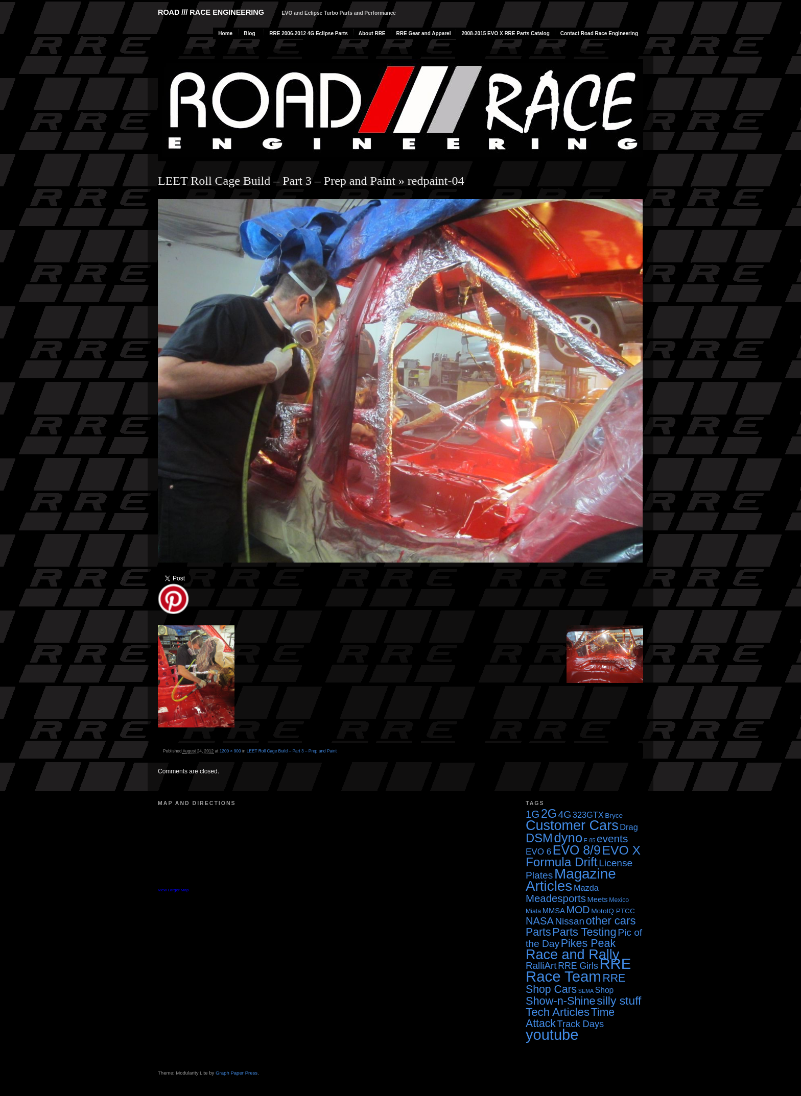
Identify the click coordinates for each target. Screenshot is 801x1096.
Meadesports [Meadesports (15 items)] (556, 898)
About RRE (372, 33)
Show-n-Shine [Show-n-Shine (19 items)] (561, 1000)
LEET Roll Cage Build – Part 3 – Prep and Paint (276, 180)
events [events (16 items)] (612, 838)
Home (225, 33)
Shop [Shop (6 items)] (604, 990)
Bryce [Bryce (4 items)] (614, 815)
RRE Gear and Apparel (423, 33)
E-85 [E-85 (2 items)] (590, 840)
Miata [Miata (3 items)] (533, 911)
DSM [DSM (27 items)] (539, 838)
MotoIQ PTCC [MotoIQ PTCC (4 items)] (613, 911)
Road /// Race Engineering (211, 12)
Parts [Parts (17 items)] (538, 932)
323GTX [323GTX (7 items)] (588, 814)
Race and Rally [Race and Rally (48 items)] (572, 954)
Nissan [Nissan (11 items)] (569, 921)
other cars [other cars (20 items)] (611, 920)
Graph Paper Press (236, 1073)
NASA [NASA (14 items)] (540, 921)
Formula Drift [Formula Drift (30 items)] (562, 862)
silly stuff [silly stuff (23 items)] (619, 1000)
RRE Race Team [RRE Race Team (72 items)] (578, 970)
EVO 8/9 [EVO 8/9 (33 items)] (577, 850)
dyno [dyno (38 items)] (568, 838)
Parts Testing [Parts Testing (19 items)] (584, 931)
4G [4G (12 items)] (565, 814)
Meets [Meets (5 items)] (597, 899)
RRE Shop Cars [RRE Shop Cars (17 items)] (575, 983)
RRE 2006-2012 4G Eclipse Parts (308, 33)
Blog (249, 33)
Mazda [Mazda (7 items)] (586, 887)
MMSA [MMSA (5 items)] (554, 911)
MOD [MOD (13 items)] (578, 909)
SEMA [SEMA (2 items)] (586, 991)
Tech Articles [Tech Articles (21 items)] (558, 1012)
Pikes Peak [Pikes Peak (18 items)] (588, 943)
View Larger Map (173, 890)
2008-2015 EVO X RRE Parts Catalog (505, 33)
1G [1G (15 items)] (532, 814)
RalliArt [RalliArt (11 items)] (541, 965)
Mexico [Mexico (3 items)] (619, 900)
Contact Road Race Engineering (599, 33)
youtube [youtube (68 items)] (552, 1035)
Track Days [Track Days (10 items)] (580, 1023)
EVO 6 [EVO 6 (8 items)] (538, 852)
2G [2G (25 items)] (549, 813)
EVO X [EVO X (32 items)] (621, 850)
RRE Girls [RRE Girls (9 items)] (578, 966)
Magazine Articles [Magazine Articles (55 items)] (571, 880)
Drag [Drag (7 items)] (629, 827)
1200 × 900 (230, 750)
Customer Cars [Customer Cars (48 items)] (572, 825)
